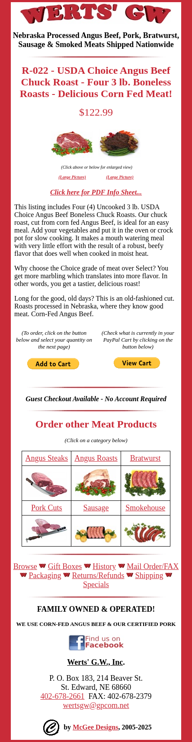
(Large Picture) (72, 177)
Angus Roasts (96, 458)
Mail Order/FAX (153, 566)
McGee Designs (95, 727)
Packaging (45, 575)
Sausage (96, 507)
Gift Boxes (65, 566)
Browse (25, 566)
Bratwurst (145, 458)
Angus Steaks (47, 458)
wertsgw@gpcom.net (96, 705)
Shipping (149, 575)
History (104, 566)
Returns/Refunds (98, 575)
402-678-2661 (62, 696)
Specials (96, 584)
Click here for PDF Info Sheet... (96, 192)
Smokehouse (145, 507)
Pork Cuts (46, 507)
